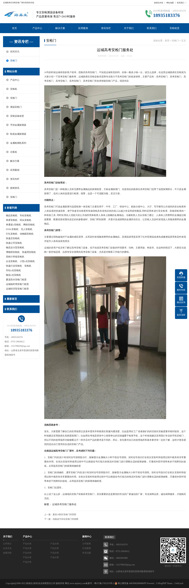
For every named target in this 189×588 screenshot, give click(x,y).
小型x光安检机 (27, 261)
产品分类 (27, 544)
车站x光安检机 (13, 270)
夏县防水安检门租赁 (16, 279)
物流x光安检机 (13, 275)
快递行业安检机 (14, 266)
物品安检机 (11, 215)
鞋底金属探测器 (18, 134)
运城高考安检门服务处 (64, 504)
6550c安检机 (12, 229)
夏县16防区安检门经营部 (64, 514)
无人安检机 (26, 229)
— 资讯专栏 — (21, 42)
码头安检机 (25, 220)
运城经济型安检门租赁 (17, 289)
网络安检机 (29, 224)
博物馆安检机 (13, 252)
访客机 (13, 152)
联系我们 (180, 3)
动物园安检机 (27, 234)
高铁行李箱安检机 (15, 256)
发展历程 (7, 553)
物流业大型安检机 (15, 247)
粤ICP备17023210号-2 (104, 583)
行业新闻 (86, 548)
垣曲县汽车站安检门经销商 (65, 519)
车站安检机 (25, 215)
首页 (14, 28)
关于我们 (129, 28)
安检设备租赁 (17, 116)
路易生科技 (158, 3)
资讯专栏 (106, 28)
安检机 (13, 89)
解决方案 (60, 28)
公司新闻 (86, 544)
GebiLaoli (179, 583)
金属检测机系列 (18, 143)
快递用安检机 (29, 252)
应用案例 (83, 28)
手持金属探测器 (18, 125)
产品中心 (37, 28)
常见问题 (86, 553)
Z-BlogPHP (161, 583)
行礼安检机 (11, 234)
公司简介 (7, 544)
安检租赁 (174, 28)
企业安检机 (11, 261)
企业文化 (7, 548)
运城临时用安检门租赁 (17, 284)
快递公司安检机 (14, 243)
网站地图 (170, 3)
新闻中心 (86, 536)
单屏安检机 (11, 220)
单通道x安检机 (13, 224)
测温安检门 (16, 107)
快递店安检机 (13, 238)
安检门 (13, 61)
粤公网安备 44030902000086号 (131, 583)
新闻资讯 (14, 52)
